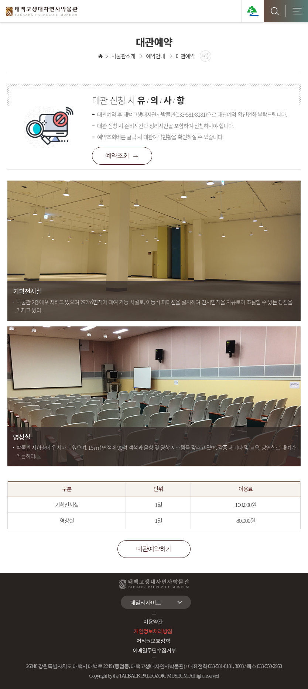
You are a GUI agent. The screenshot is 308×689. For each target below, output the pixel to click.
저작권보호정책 (153, 641)
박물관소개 (123, 56)
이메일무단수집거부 (154, 650)
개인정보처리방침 (153, 631)
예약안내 (155, 56)
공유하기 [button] (205, 56)
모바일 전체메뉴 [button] (297, 11)
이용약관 (152, 621)
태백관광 (253, 11)
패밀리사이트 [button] (145, 603)
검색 (275, 11)
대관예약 (185, 56)
